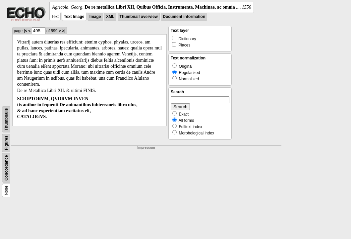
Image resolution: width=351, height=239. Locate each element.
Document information (184, 16)
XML (110, 16)
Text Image (74, 16)
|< (25, 31)
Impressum (146, 147)
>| (63, 31)
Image (95, 16)
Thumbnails (6, 119)
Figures (6, 143)
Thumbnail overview (139, 16)
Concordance (6, 168)
